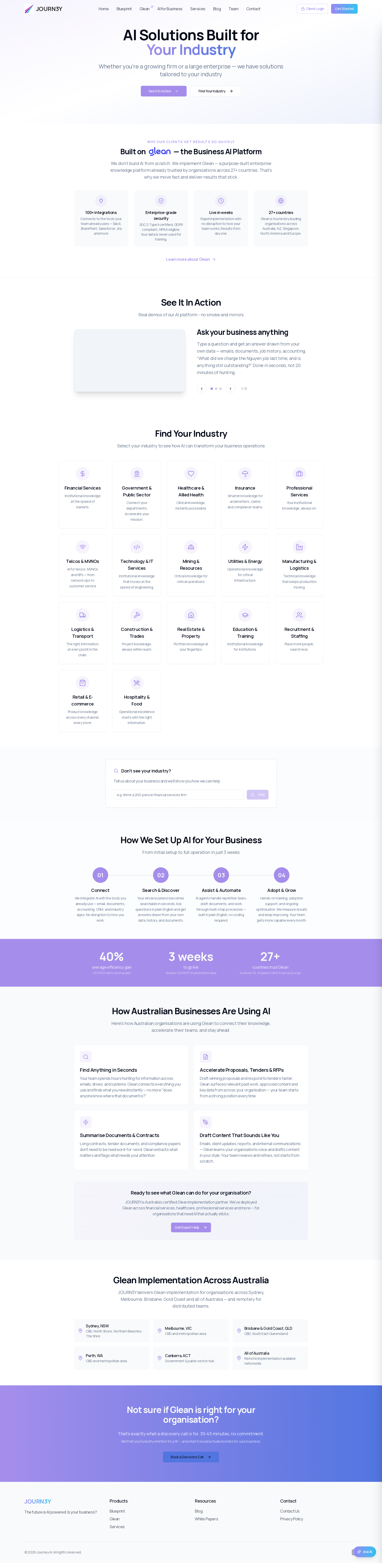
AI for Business (169, 8)
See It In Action (164, 91)
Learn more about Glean (191, 259)
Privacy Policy (291, 1519)
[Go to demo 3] (220, 388)
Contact (253, 8)
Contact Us (290, 1511)
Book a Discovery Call (191, 1457)
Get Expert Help (191, 1227)
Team (233, 8)
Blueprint (124, 8)
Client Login (312, 8)
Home (104, 8)
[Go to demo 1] (211, 388)
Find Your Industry (216, 91)
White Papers (206, 1519)
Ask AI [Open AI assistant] (364, 1551)
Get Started (344, 8)
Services (197, 8)
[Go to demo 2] (216, 388)
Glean (145, 8)
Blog (217, 8)
